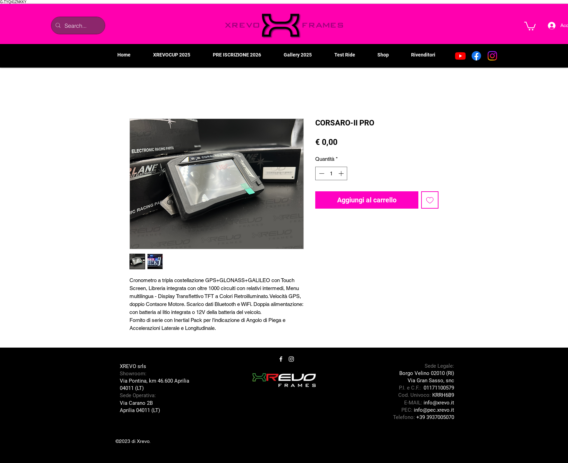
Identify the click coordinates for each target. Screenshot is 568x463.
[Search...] (77, 25)
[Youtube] (460, 56)
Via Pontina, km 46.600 (147, 381)
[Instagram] (492, 56)
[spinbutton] (331, 173)
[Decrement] (321, 173)
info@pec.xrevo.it (434, 410)
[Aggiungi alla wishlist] (429, 200)
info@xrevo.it (439, 403)
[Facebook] (476, 56)
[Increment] (341, 173)
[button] (530, 25)
